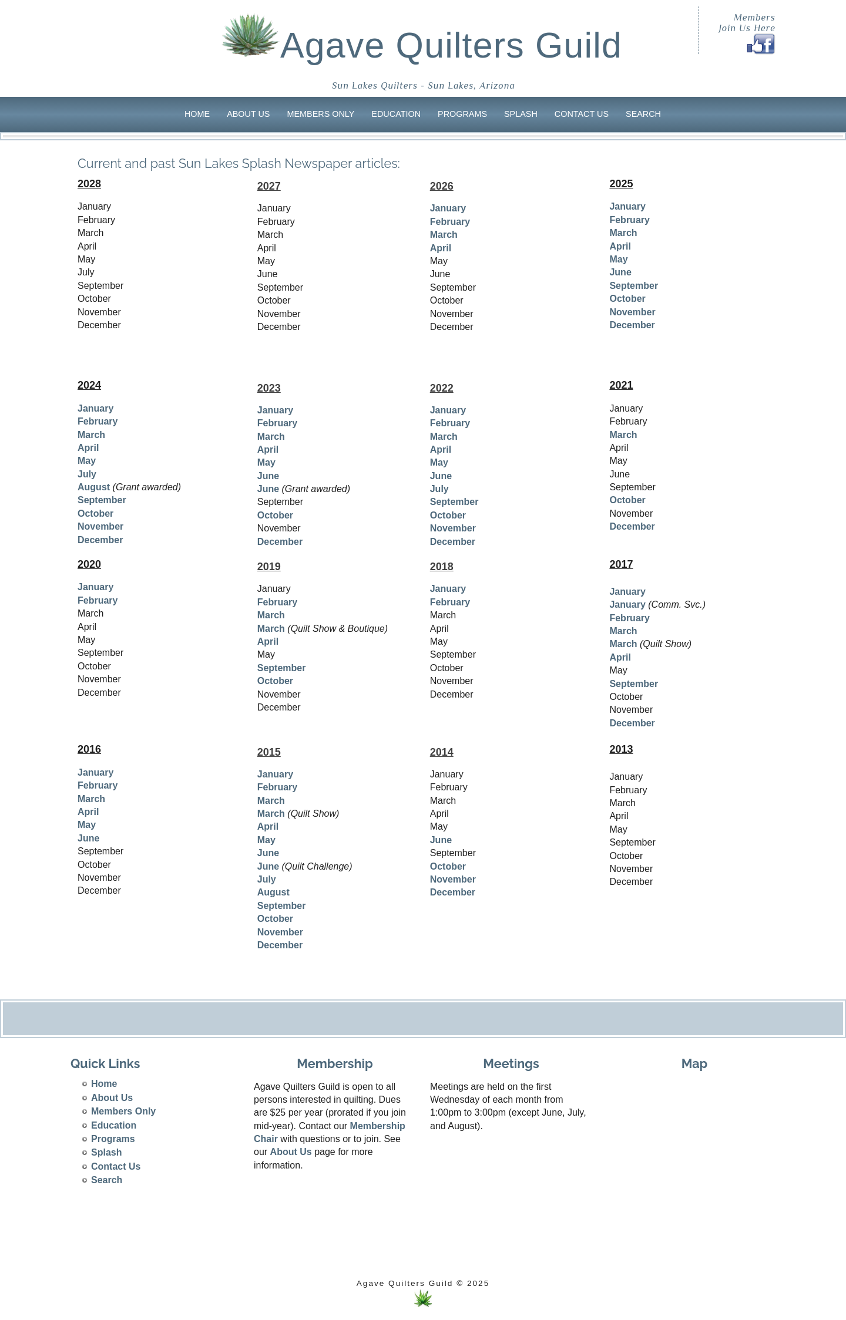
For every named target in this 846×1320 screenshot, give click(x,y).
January (448, 208)
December (631, 325)
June (620, 272)
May (618, 259)
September (633, 286)
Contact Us (582, 114)
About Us (248, 114)
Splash (521, 114)
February (450, 222)
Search (643, 114)
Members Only (320, 114)
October (627, 299)
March (444, 235)
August (94, 487)
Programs (462, 114)
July (87, 474)
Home (197, 114)
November (632, 312)
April (440, 248)
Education (396, 114)
